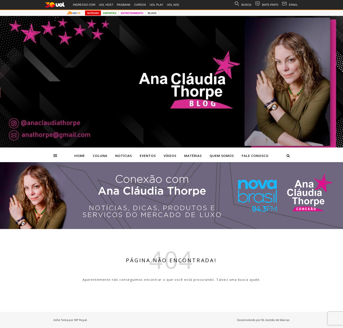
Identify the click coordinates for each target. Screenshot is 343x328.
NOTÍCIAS (93, 13)
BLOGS (152, 13)
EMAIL (290, 5)
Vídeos (170, 155)
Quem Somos (222, 155)
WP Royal (80, 320)
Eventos (148, 155)
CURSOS (140, 4)
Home (79, 155)
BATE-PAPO (266, 5)
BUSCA (242, 5)
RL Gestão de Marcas (275, 320)
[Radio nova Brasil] (171, 228)
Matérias (193, 155)
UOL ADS (173, 4)
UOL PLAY (156, 4)
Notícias (123, 155)
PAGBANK (124, 4)
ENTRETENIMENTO (132, 13)
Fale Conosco (255, 155)
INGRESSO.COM (84, 4)
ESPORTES (109, 13)
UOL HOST (106, 4)
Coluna (100, 155)
